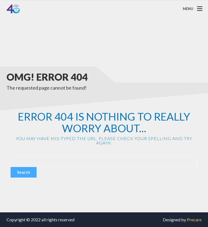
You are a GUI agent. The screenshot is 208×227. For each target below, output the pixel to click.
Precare (194, 219)
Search (23, 172)
